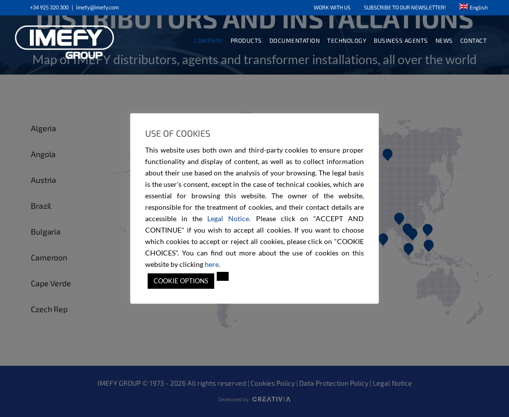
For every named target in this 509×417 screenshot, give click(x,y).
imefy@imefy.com (97, 7)
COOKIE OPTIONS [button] (181, 281)
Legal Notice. (229, 218)
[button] (223, 276)
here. (212, 264)
